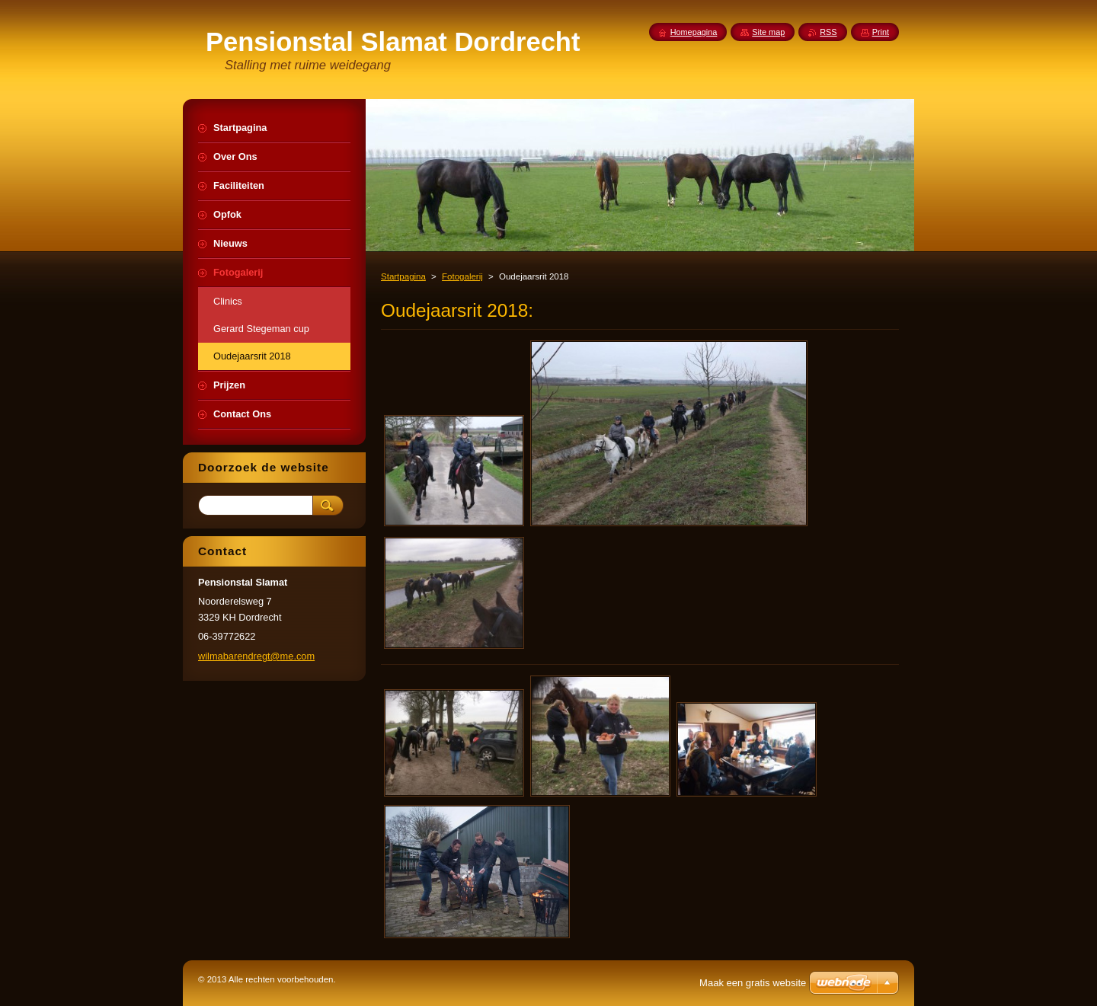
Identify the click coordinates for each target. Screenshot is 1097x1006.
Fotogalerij (462, 276)
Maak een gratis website (752, 982)
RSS (828, 32)
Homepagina (694, 32)
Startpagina (403, 276)
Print (880, 32)
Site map (768, 32)
